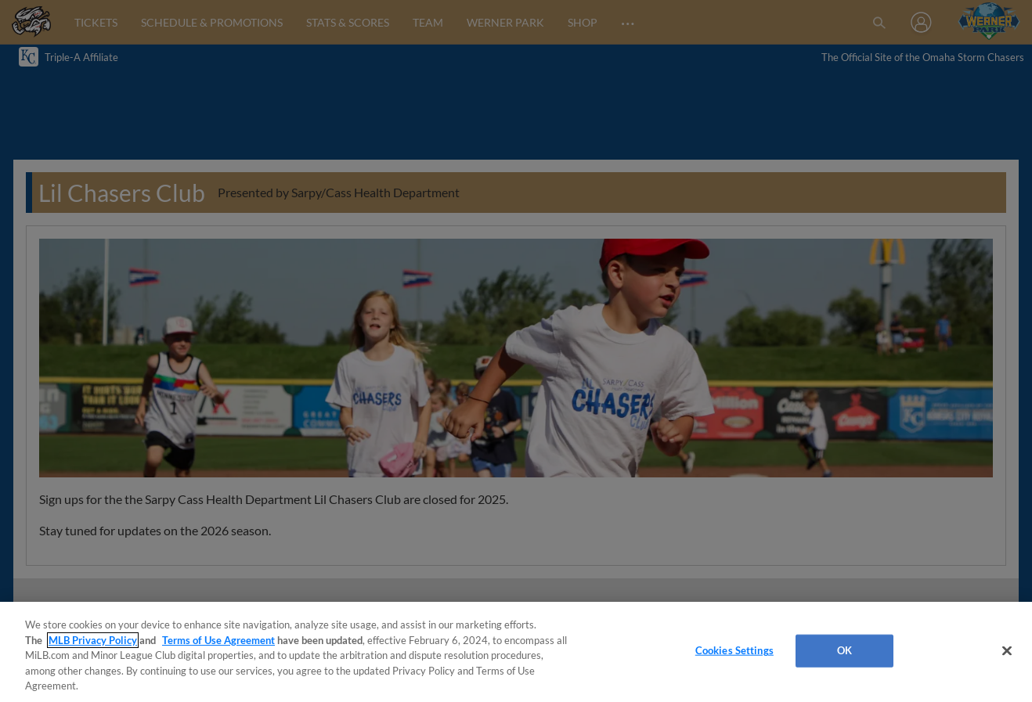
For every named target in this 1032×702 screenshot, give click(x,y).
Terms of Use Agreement (218, 640)
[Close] (1007, 651)
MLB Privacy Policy (93, 640)
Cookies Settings (734, 650)
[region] (516, 652)
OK (844, 650)
